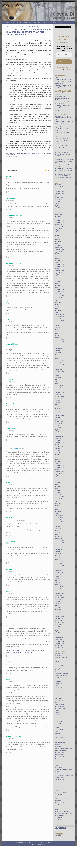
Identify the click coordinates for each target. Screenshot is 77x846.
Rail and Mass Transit (61, 784)
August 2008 (58, 549)
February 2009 (59, 536)
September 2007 (59, 572)
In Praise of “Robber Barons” (63, 152)
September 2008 (59, 547)
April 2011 (57, 482)
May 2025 (57, 206)
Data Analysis (58, 687)
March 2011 (58, 484)
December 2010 (59, 490)
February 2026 (59, 187)
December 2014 (59, 390)
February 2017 (59, 335)
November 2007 (59, 568)
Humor (56, 731)
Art (55, 663)
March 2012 (58, 459)
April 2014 (57, 407)
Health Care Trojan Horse (62, 146)
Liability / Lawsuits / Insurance (63, 748)
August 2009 (58, 524)
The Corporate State (60, 803)
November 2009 (59, 517)
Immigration (58, 733)
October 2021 (58, 224)
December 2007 (59, 566)
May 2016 (57, 354)
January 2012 (58, 463)
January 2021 (58, 243)
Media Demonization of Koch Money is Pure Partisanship (23, 27)
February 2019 (59, 285)
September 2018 (59, 296)
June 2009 (58, 528)
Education (57, 694)
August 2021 (58, 229)
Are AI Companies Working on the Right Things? (63, 86)
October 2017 (58, 319)
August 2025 (58, 199)
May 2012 (57, 455)
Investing (57, 744)
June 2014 (58, 402)
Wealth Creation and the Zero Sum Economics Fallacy (63, 174)
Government (58, 721)
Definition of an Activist (61, 138)
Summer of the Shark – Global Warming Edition (63, 102)
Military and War (59, 752)
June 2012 (58, 453)
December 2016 (59, 340)
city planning (25, 153)
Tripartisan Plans (59, 815)
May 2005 (57, 631)
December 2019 (59, 264)
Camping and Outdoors (61, 673)
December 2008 (59, 541)
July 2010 (57, 501)
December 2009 (59, 515)
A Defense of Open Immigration (64, 121)
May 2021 (57, 235)
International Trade (60, 742)
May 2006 (57, 605)
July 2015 (57, 375)
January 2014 (58, 413)
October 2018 (58, 293)
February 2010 (59, 511)
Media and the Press (60, 750)
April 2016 (57, 356)
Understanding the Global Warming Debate (62, 106)
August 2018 (58, 298)
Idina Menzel (46, 153)
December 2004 (59, 641)
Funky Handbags (59, 143)
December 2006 (59, 591)
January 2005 (58, 639)
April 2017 (57, 331)
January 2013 (58, 438)
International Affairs (60, 740)
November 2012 (59, 442)
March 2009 (58, 534)
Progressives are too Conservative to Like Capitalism (64, 158)
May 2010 (57, 505)
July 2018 (57, 300)
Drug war (57, 689)
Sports (56, 796)
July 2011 (57, 476)
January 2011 (58, 488)
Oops (56, 77)
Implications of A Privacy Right (63, 150)
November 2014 (59, 392)
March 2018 (58, 308)
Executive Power (59, 704)
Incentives (57, 736)
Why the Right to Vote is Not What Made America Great (63, 178)
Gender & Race (59, 715)
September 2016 (59, 346)
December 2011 (59, 465)
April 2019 (57, 281)
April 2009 (57, 532)
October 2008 (58, 545)
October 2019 (58, 268)
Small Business (59, 794)
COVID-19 (58, 681)
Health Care (58, 723)
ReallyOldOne (16, 448)
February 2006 (59, 612)
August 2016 (58, 348)
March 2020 (58, 258)
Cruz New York (36, 153)
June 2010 (58, 503)
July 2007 (57, 576)
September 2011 (59, 471)
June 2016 (58, 352)
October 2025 (58, 195)
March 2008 (58, 559)
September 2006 (59, 597)
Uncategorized (59, 817)
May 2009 (57, 530)
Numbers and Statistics (61, 761)
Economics (58, 692)
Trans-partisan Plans (60, 807)
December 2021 (59, 220)
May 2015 (57, 379)
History (57, 725)
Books (56, 671)
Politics (14, 156)
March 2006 (58, 610)
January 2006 (58, 614)
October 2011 (58, 469)
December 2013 (59, 415)
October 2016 (58, 344)
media (7, 154)
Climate (57, 679)
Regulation (58, 786)
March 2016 (58, 358)
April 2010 (57, 507)
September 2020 (59, 249)
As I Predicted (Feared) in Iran (63, 81)
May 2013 (57, 430)
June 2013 (58, 427)
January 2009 (58, 538)
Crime (56, 685)
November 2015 (59, 367)
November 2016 (59, 342)
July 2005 (57, 626)
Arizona (17, 153)
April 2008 (57, 557)
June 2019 (58, 277)
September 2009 (59, 522)
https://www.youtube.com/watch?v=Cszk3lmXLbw (22, 310)
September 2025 (59, 197)
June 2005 (58, 628)
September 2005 (59, 622)
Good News (58, 719)
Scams (56, 788)
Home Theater (59, 729)
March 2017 (58, 333)
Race (56, 782)
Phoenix (12, 154)
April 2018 (57, 306)
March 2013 (58, 434)
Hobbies (57, 727)
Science (57, 790)
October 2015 (58, 369)
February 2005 (59, 637)
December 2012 (59, 440)
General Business (60, 717)
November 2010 (59, 492)
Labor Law (58, 746)
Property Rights (59, 777)
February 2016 (59, 360)
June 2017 (58, 327)
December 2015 (59, 365)
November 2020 (59, 245)
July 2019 (57, 275)
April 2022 (57, 218)
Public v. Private (59, 779)
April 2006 (57, 608)
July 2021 (57, 231)
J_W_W (15, 520)
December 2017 (59, 314)
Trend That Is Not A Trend (62, 811)
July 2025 (57, 201)
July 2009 (57, 526)
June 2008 (58, 553)
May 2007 (57, 580)
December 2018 (59, 289)
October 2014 (58, 394)
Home (7, 22)
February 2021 (59, 241)
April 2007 (57, 582)
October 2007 (58, 570)
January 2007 (58, 589)
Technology (58, 800)
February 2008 (59, 561)
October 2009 (58, 520)
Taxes (56, 798)
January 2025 (58, 214)
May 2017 (57, 329)
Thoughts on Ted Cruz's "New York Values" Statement (25, 33)
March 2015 (58, 383)
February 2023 (59, 216)
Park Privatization (35, 22)
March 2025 (58, 210)
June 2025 (58, 203)
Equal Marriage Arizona (61, 700)
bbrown (8, 591)
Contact (61, 22)
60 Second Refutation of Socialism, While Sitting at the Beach (63, 117)
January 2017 (58, 337)
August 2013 (58, 423)
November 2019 (59, 266)
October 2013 (58, 419)
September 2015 (59, 371)
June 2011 (58, 478)
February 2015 (59, 386)
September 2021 (59, 226)
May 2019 (57, 279)
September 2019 (59, 270)
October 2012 (58, 444)
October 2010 (58, 494)
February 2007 (59, 587)
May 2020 (57, 254)
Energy (57, 696)
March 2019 (58, 283)
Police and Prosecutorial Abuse (63, 769)
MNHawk (9, 518)
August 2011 (58, 474)
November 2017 (59, 316)
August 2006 (58, 599)
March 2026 (58, 185)
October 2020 (58, 247)
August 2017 (58, 323)
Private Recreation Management (64, 775)
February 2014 (59, 411)
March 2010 (58, 509)
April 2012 (57, 457)
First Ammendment (60, 708)
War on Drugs (58, 819)
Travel (56, 809)
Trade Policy (58, 805)
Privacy (57, 773)
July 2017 (57, 325)
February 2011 (59, 486)
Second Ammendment (61, 792)
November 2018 (59, 291)
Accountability (58, 655)
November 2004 (59, 643)
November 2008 (59, 543)
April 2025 (57, 208)
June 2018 (58, 302)
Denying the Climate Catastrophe (60, 93)
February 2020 (59, 260)
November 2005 (59, 618)
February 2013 (59, 436)
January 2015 (58, 388)
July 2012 (57, 450)
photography (58, 767)
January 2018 (58, 312)
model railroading (59, 754)
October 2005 (58, 620)
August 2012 (58, 448)
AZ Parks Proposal (49, 22)
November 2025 (59, 193)
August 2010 (58, 499)
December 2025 (59, 191)
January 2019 (58, 287)
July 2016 (57, 350)
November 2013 (59, 417)
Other (56, 765)
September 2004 (59, 647)
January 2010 (58, 513)
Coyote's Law (58, 683)
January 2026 (58, 189)
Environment (58, 698)
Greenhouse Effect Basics (62, 96)
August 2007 (58, 574)
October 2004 (58, 645)
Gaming (57, 710)
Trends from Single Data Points (63, 813)
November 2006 (59, 593)
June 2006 (58, 603)
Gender (57, 712)
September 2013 (59, 421)
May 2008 (57, 555)
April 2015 (57, 381)
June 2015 (58, 377)
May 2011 (57, 480)
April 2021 (57, 237)
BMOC (25, 22)
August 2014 (58, 398)
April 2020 (57, 256)
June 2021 (58, 233)
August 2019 (58, 273)
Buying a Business (60, 127)
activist (12, 153)
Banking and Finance (61, 666)
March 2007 (58, 584)
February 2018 (59, 310)
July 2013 (57, 425)
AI (55, 659)
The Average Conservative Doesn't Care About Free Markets (32, 29)
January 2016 (58, 363)
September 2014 (59, 396)
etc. (56, 702)
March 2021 (58, 239)
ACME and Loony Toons (61, 657)
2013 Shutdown (59, 653)
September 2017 (59, 321)
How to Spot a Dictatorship (62, 148)
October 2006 (58, 595)
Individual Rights (59, 738)
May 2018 (57, 304)
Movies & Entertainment (61, 756)
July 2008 (57, 551)
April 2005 (57, 633)
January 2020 (58, 262)
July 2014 (57, 400)
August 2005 (58, 624)
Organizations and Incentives (63, 763)
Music (56, 759)
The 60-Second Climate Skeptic (64, 168)
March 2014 (58, 409)
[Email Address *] (64, 54)
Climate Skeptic (16, 22)
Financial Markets (60, 706)
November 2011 (59, 467)
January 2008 (58, 564)
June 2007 (58, 578)
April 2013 (57, 432)
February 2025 (59, 212)
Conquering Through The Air (63, 79)
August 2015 (58, 373)
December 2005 (59, 616)
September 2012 (59, 446)
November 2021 (59, 222)
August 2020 (58, 252)
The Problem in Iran (60, 83)
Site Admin (58, 835)
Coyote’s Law (58, 136)
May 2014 (57, 404)
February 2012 (59, 461)
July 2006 (57, 601)
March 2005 (58, 635)
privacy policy (60, 69)
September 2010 (59, 497)
